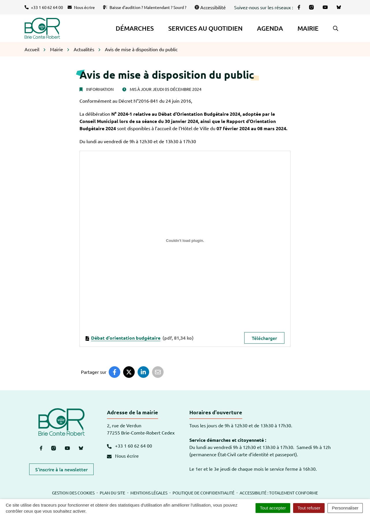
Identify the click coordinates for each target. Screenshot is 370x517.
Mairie (308, 28)
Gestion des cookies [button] (73, 492)
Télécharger (264, 338)
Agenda (270, 28)
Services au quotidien (205, 28)
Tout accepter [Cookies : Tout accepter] (273, 507)
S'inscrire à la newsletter (61, 469)
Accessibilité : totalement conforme (279, 492)
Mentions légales (148, 492)
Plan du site (112, 492)
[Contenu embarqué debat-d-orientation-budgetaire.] (185, 241)
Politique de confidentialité (203, 492)
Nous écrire (123, 456)
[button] (335, 28)
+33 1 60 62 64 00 (129, 445)
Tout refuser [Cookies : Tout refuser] (308, 507)
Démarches (135, 28)
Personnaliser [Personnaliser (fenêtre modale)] (345, 507)
